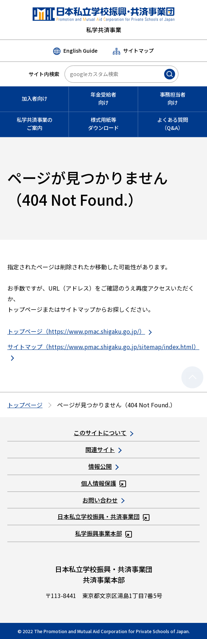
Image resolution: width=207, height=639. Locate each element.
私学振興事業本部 (103, 533)
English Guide (75, 51)
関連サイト (103, 449)
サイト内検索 (44, 74)
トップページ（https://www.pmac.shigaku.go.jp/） (79, 331)
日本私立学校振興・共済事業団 (104, 516)
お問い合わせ (103, 500)
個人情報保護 (103, 483)
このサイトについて (103, 432)
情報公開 (103, 466)
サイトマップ (133, 51)
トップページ (24, 404)
